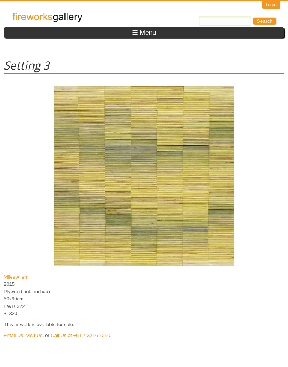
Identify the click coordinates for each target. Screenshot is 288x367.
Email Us (13, 335)
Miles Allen (15, 277)
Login (271, 4)
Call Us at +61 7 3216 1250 (80, 335)
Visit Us (34, 335)
